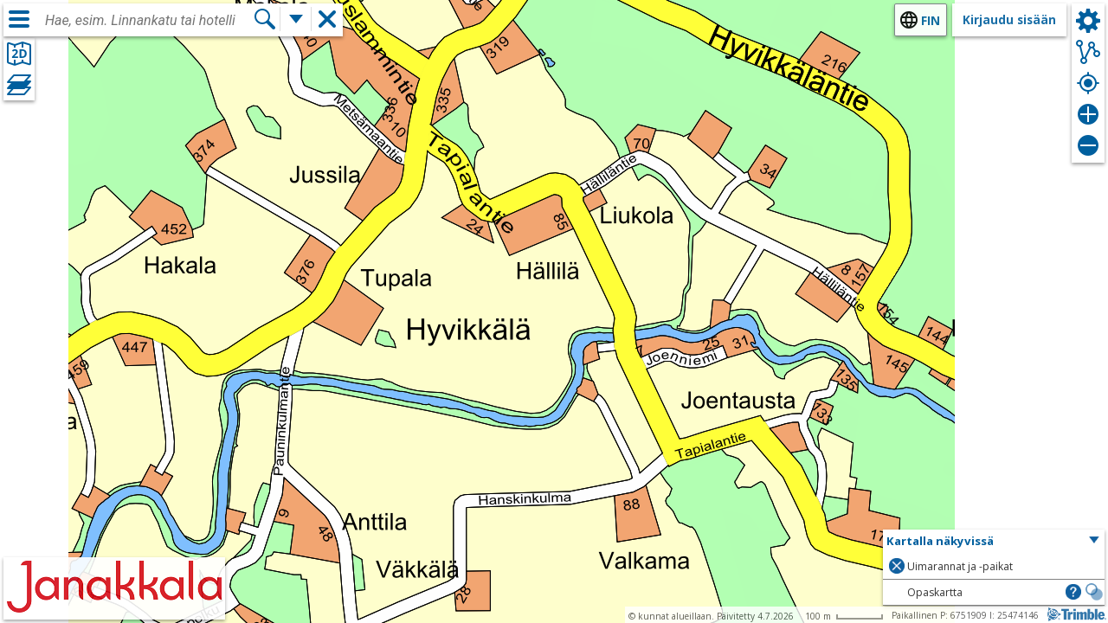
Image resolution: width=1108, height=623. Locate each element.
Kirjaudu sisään (1009, 19)
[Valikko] (19, 19)
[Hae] (265, 19)
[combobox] (149, 20)
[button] (994, 542)
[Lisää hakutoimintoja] (296, 19)
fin (930, 20)
